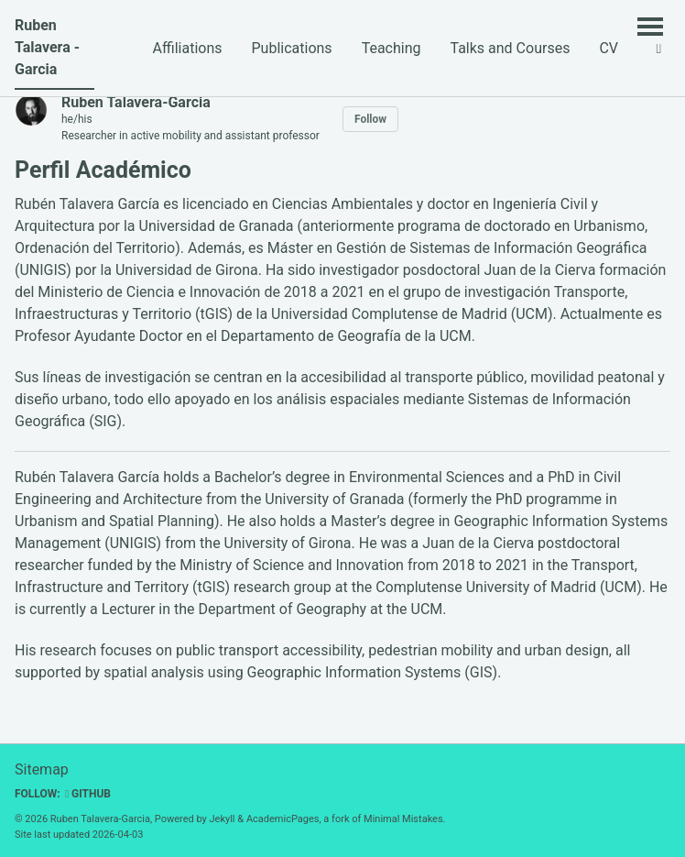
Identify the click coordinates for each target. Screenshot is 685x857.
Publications (292, 48)
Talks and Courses (510, 48)
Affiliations (188, 48)
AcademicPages (283, 819)
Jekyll (222, 819)
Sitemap (42, 769)
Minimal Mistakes (403, 819)
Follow (370, 119)
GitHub (88, 793)
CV (608, 48)
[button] (658, 48)
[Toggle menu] (650, 25)
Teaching (391, 48)
